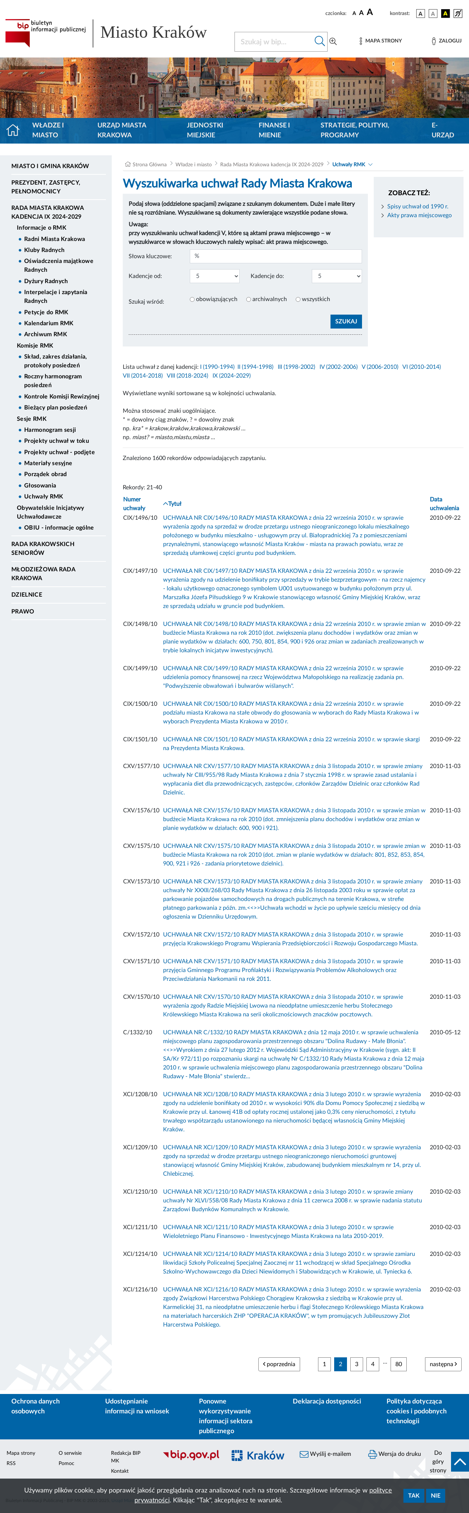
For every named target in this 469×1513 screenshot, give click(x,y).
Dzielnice (26, 595)
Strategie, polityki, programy (355, 130)
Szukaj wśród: (146, 302)
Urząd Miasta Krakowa (121, 130)
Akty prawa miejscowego (419, 215)
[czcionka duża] (377, 12)
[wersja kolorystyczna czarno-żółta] (445, 13)
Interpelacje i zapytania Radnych (56, 296)
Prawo (22, 612)
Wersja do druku (394, 1454)
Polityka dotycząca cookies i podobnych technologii (417, 1411)
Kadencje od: (145, 276)
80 (398, 1364)
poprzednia (279, 1364)
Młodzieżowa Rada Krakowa (43, 574)
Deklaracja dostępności (327, 1401)
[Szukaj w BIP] (273, 42)
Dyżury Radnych (46, 281)
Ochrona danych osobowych (35, 1406)
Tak (414, 1496)
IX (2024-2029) (232, 376)
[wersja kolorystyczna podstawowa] (420, 13)
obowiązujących (216, 299)
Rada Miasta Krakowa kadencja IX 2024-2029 (47, 212)
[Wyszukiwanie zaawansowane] (333, 41)
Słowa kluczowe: (150, 256)
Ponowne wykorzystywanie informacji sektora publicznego (225, 1416)
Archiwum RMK (45, 334)
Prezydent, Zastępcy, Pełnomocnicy (45, 187)
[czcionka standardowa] (354, 13)
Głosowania (40, 486)
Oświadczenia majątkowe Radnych (58, 265)
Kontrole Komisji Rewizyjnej (62, 397)
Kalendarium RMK (49, 323)
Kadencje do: (267, 276)
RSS (11, 1463)
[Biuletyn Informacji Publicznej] (190, 1460)
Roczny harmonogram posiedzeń (53, 381)
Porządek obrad (45, 474)
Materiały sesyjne (48, 463)
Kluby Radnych (44, 250)
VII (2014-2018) (143, 376)
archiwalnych (269, 299)
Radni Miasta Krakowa (54, 239)
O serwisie (70, 1453)
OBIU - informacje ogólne (59, 528)
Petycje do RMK (46, 312)
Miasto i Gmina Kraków (50, 166)
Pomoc (66, 1463)
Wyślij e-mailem (325, 1454)
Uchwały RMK (43, 497)
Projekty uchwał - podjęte (59, 452)
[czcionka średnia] (361, 13)
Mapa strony (21, 1453)
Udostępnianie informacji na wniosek (137, 1406)
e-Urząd (443, 130)
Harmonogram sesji (50, 430)
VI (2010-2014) (421, 367)
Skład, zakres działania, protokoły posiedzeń (55, 361)
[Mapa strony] (380, 41)
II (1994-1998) (255, 367)
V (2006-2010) (380, 367)
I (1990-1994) (217, 367)
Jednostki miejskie (205, 130)
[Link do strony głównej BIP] (115, 33)
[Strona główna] (15, 131)
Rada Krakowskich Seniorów (42, 548)
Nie (435, 1496)
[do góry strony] (447, 1462)
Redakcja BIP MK (125, 1457)
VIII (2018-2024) (187, 376)
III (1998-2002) (296, 367)
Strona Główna (150, 164)
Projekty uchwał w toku (56, 441)
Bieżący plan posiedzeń (55, 408)
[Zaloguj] (446, 41)
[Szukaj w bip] (320, 42)
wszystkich (316, 299)
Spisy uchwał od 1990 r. (417, 206)
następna (443, 1364)
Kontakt (120, 1471)
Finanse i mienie (274, 130)
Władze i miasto (48, 130)
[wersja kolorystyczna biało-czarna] (433, 13)
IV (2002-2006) (339, 367)
